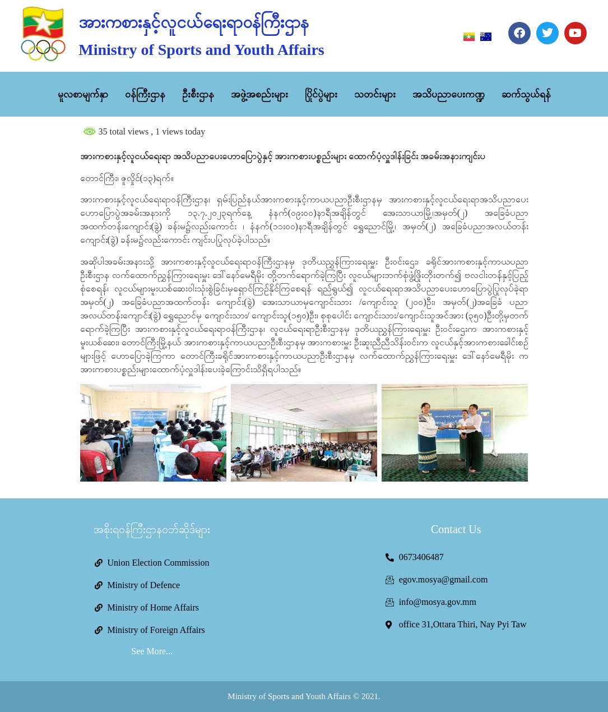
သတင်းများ (375, 94)
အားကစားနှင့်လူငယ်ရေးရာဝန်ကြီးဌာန (193, 22)
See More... (152, 651)
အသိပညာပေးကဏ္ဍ (448, 94)
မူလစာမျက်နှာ (83, 94)
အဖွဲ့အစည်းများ (259, 94)
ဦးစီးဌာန (198, 94)
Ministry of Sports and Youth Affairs (201, 49)
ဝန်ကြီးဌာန (145, 94)
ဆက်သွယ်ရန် (526, 94)
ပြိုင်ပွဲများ (321, 94)
